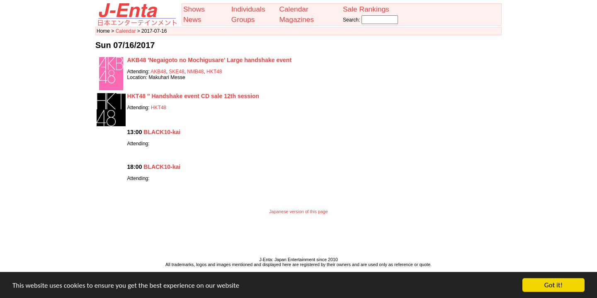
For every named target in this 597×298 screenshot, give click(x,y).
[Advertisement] (298, 237)
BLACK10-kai (161, 132)
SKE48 (176, 71)
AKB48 (158, 71)
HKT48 (214, 71)
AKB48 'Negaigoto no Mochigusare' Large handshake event (209, 60)
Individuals (248, 9)
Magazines (296, 19)
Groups (243, 19)
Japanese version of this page (298, 211)
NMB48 (195, 71)
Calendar (293, 9)
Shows (194, 9)
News (192, 19)
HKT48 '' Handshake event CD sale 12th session (193, 96)
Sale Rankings (366, 9)
